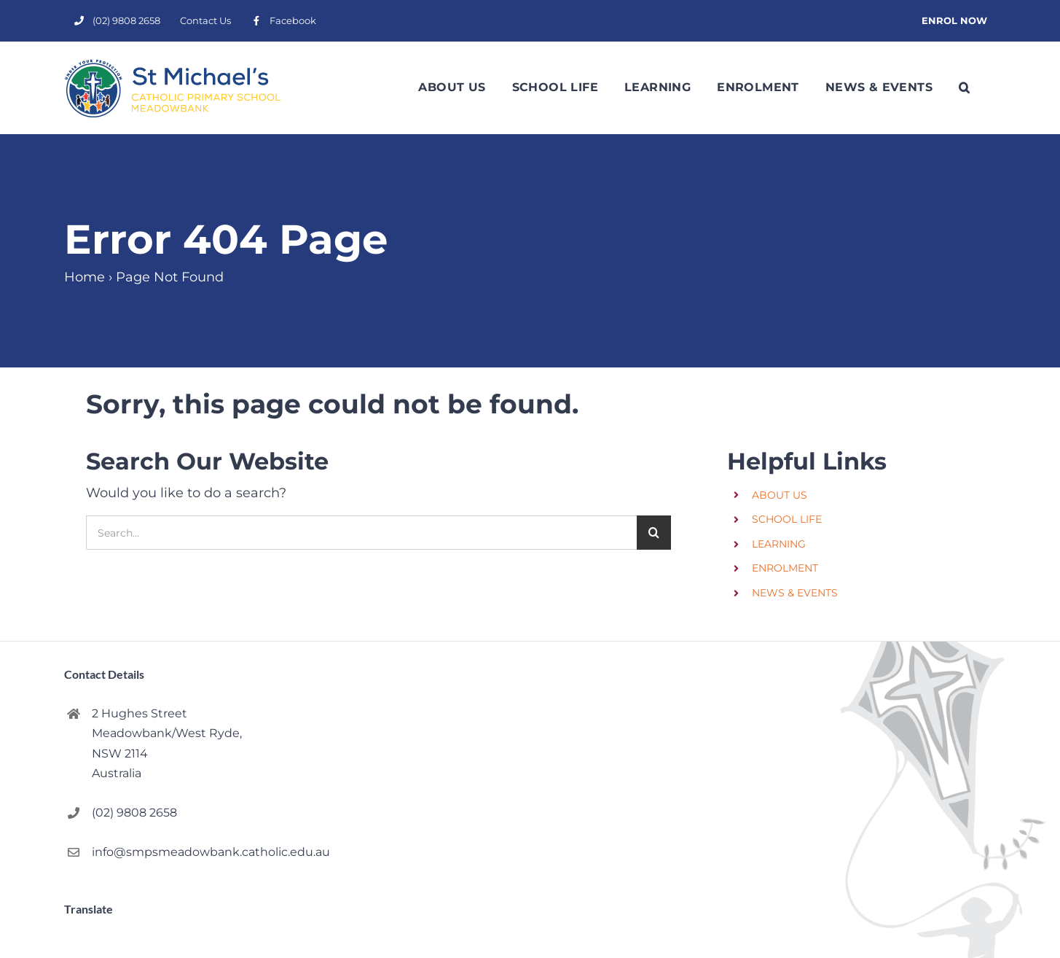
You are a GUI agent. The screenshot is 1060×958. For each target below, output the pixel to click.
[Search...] (361, 532)
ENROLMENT (785, 568)
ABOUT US (779, 495)
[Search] (654, 532)
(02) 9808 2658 (134, 812)
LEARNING (779, 543)
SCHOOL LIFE (787, 519)
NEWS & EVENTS (795, 592)
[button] (964, 87)
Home (84, 277)
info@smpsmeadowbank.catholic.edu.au (186, 852)
